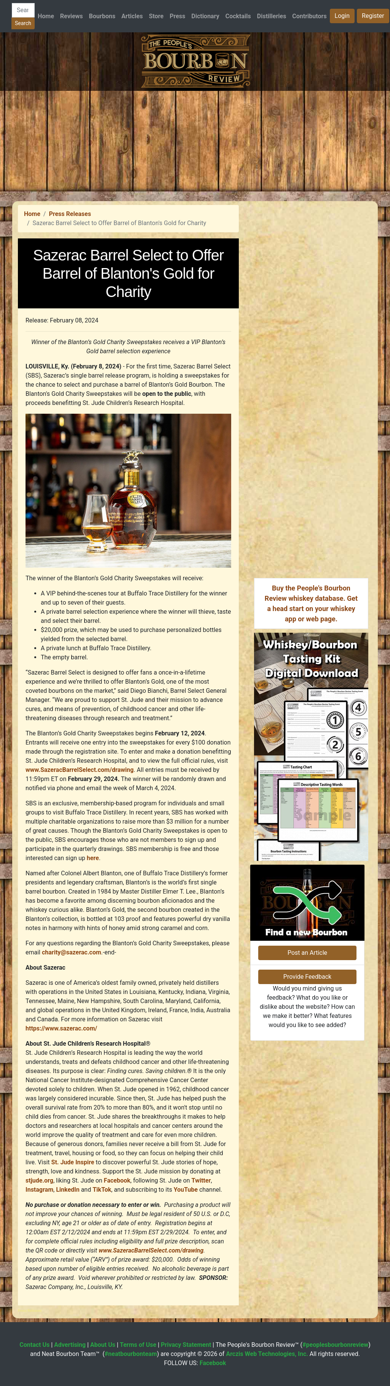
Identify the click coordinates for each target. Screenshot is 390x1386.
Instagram (39, 1189)
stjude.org (39, 1180)
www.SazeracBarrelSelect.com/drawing (80, 769)
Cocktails (238, 16)
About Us (102, 1344)
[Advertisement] (195, 144)
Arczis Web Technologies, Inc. (267, 1353)
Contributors (309, 16)
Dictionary (205, 16)
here (93, 858)
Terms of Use (138, 1344)
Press (177, 16)
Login (342, 15)
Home (46, 16)
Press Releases (70, 214)
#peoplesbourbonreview (335, 1344)
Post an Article (307, 952)
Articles (132, 16)
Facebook (117, 1180)
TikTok (102, 1189)
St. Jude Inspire (72, 1162)
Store (156, 16)
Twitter (201, 1180)
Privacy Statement (186, 1344)
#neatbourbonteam (131, 1353)
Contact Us (34, 1344)
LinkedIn (68, 1189)
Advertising (70, 1344)
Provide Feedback (307, 976)
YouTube (186, 1189)
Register (373, 15)
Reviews (71, 16)
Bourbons (102, 16)
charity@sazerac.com (71, 952)
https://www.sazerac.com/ (63, 1028)
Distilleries (271, 16)
